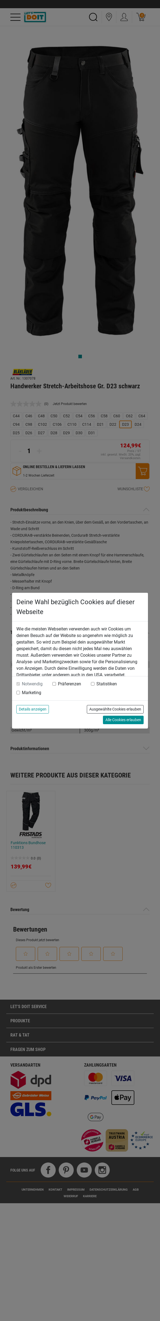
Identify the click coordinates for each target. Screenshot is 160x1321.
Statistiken (106, 683)
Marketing (31, 692)
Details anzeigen (32, 709)
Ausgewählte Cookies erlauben (115, 709)
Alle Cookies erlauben (123, 720)
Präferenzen (69, 683)
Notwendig (32, 683)
